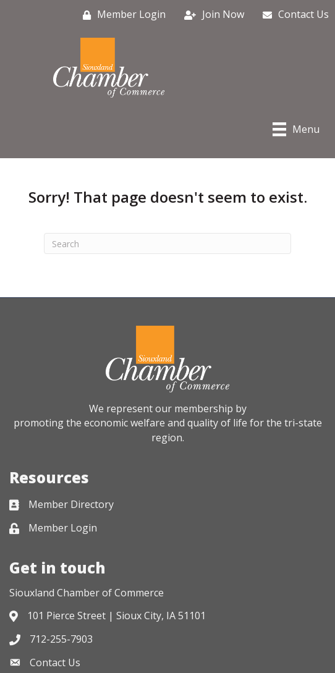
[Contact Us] (293, 14)
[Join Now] (211, 14)
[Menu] (296, 129)
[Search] (167, 243)
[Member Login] (121, 14)
